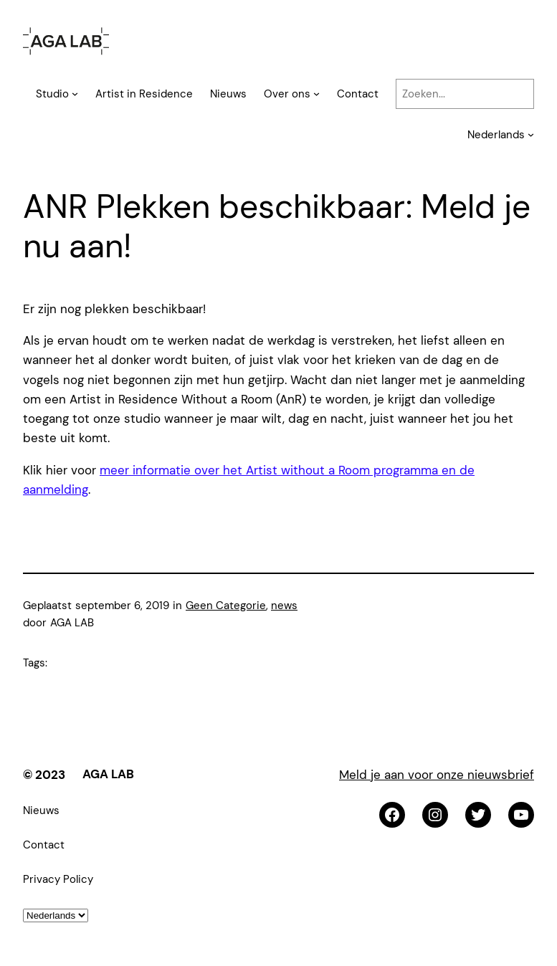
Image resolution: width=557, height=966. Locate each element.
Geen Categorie (226, 605)
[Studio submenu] (75, 93)
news (284, 605)
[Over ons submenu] (316, 93)
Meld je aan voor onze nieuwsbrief (436, 775)
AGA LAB (108, 774)
